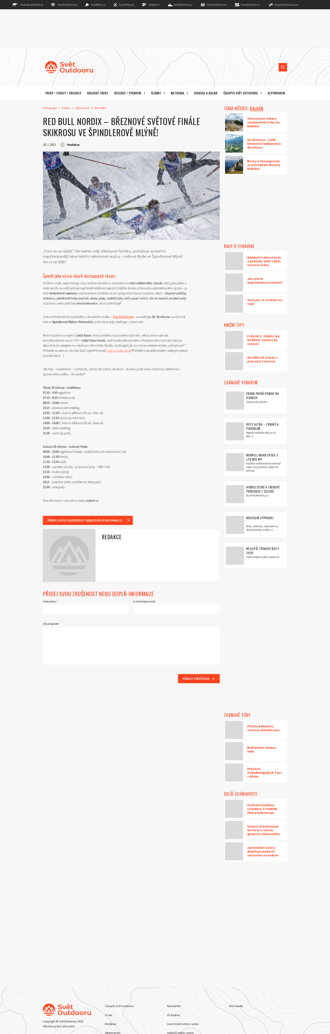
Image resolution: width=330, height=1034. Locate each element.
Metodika (177, 93)
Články (156, 93)
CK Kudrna (173, 1015)
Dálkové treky (97, 93)
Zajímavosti (82, 108)
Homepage (50, 108)
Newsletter (174, 1006)
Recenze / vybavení (127, 93)
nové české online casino (183, 1024)
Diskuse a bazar (205, 93)
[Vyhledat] (283, 67)
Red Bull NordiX (123, 317)
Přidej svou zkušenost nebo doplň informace (85, 520)
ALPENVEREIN (276, 93)
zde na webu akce (118, 351)
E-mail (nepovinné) (144, 601)
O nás (108, 1015)
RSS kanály (236, 1006)
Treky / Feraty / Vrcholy (63, 93)
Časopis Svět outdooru (241, 93)
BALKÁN (256, 108)
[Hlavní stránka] (66, 67)
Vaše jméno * (50, 601)
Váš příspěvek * (51, 624)
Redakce (110, 1024)
